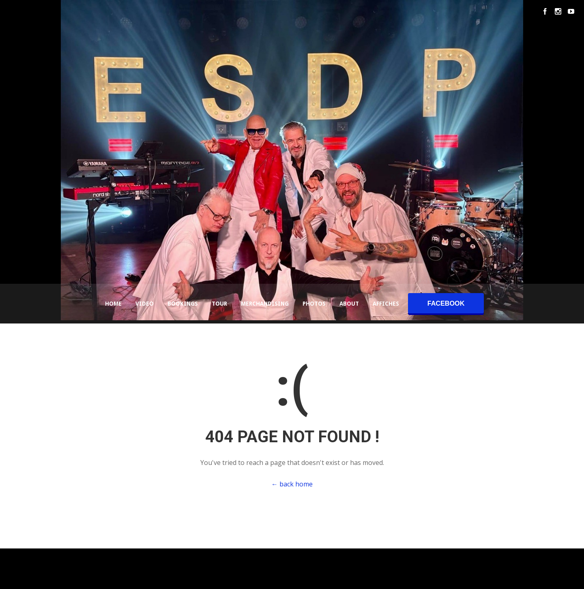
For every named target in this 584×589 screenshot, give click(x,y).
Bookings (182, 303)
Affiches (386, 303)
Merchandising (265, 303)
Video (144, 303)
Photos (314, 303)
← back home (292, 484)
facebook (446, 303)
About (349, 303)
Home (113, 303)
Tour (219, 303)
